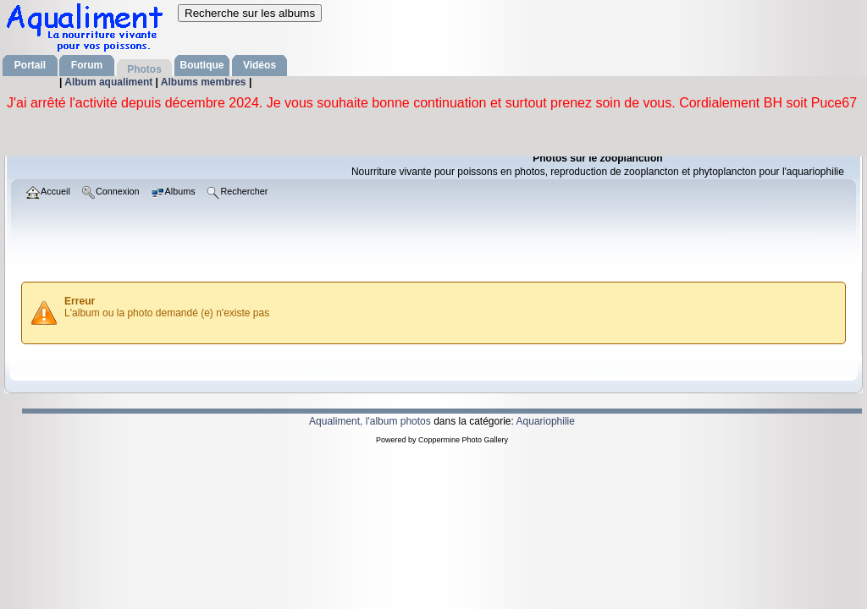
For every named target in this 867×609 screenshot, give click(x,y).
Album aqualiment (109, 82)
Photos (144, 69)
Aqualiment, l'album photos (370, 421)
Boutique (202, 65)
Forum (86, 65)
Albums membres (205, 82)
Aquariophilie (545, 421)
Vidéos (259, 65)
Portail (30, 65)
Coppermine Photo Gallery (463, 440)
